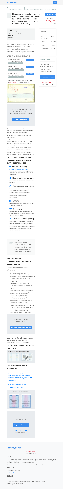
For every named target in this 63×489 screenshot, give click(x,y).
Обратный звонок (20, 425)
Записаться (30, 59)
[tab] (47, 31)
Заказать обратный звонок (21, 328)
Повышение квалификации (21, 8)
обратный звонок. (24, 253)
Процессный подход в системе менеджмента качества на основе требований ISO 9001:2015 (18, 385)
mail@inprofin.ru (11, 473)
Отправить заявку (51, 14)
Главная (9, 8)
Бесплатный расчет (21, 119)
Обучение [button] (43, 31)
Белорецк (17, 470)
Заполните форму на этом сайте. (18, 169)
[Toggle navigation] (55, 2)
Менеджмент (35, 8)
